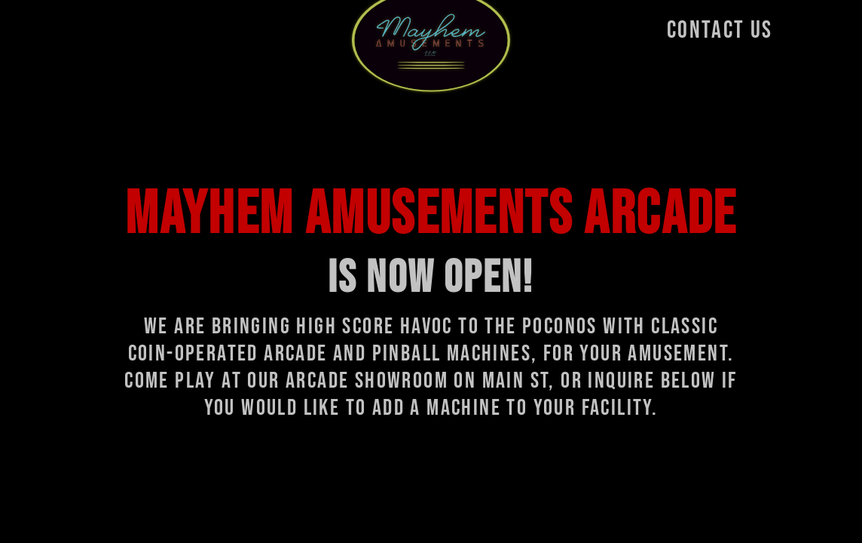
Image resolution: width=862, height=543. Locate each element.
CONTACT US (720, 30)
